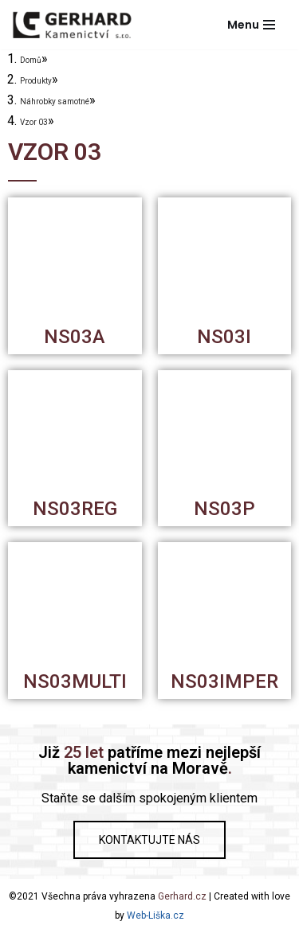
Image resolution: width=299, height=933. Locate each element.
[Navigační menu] (251, 24)
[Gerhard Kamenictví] (72, 24)
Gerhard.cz (182, 896)
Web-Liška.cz (155, 915)
